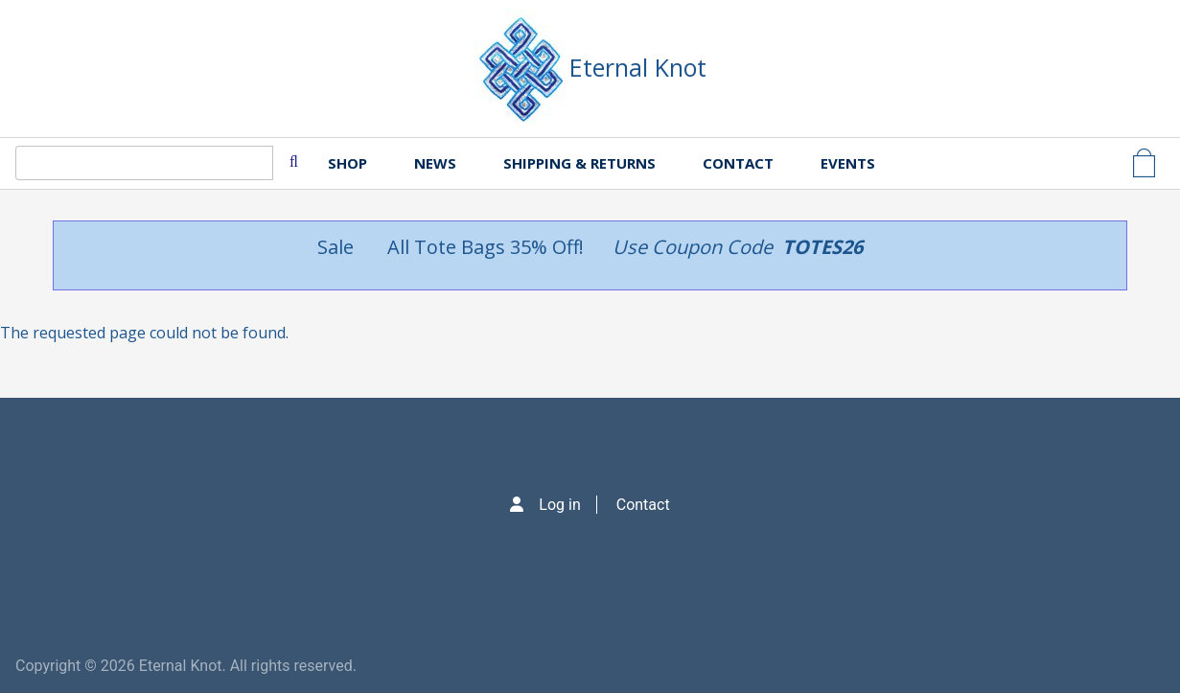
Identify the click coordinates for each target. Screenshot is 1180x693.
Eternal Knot (637, 67)
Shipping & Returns (579, 163)
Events (848, 163)
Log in (559, 505)
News (435, 163)
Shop (347, 163)
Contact (738, 163)
